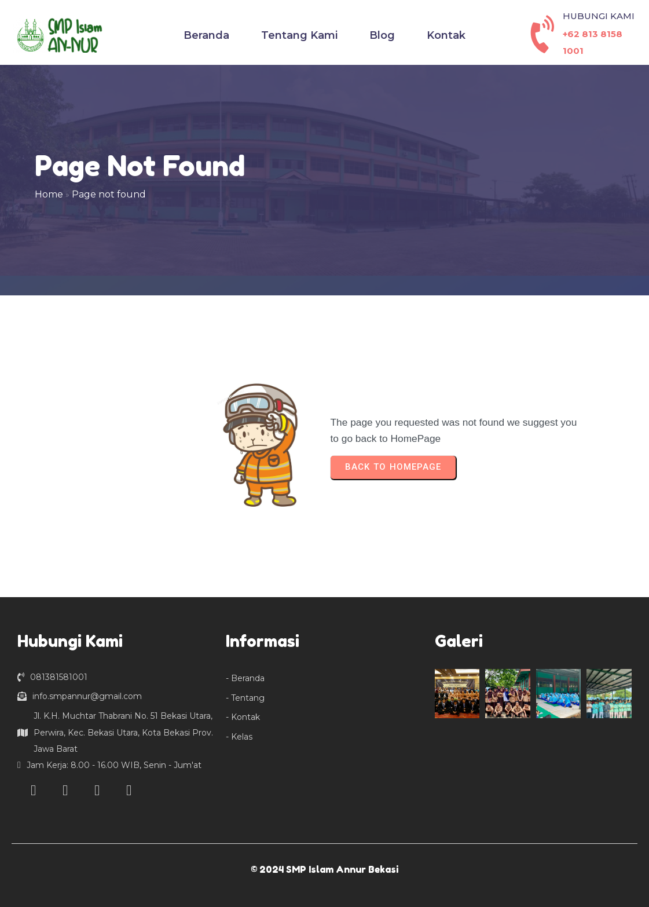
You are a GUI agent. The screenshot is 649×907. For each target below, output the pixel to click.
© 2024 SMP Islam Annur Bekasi (324, 869)
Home (49, 194)
